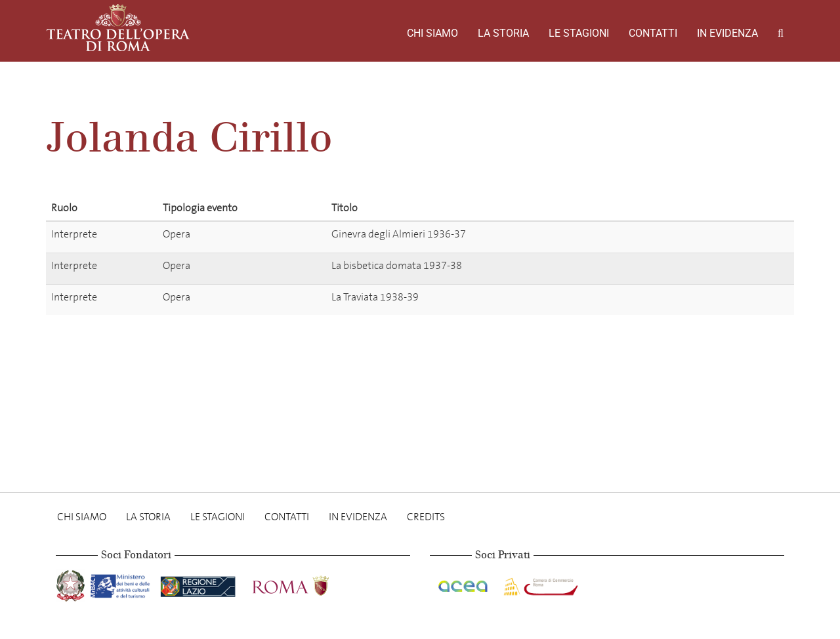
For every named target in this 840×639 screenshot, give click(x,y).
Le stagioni (579, 33)
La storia (503, 33)
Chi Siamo (432, 33)
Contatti (653, 33)
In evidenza (727, 33)
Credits (426, 517)
